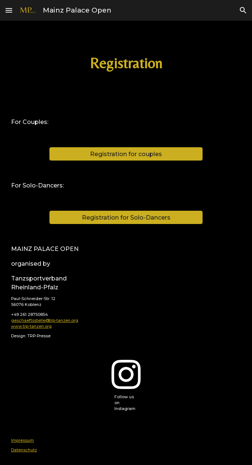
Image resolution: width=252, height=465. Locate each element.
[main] (126, 63)
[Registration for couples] (126, 154)
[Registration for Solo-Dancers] (126, 217)
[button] (9, 10)
